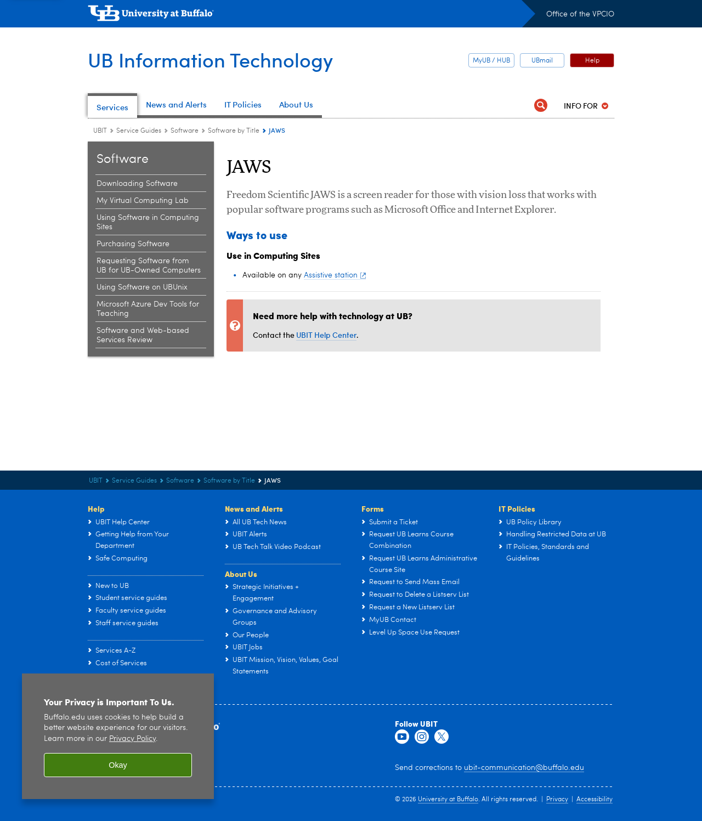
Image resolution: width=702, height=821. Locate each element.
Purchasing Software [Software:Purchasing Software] (133, 244)
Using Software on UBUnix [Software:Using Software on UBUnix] (142, 287)
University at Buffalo (448, 799)
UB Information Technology (210, 59)
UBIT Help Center (326, 335)
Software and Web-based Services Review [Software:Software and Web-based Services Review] (143, 335)
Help (592, 61)
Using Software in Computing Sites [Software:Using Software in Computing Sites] (148, 222)
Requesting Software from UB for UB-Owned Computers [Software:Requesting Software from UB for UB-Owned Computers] (149, 265)
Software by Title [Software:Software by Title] (233, 131)
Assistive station (335, 275)
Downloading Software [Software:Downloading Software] (137, 184)
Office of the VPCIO (580, 14)
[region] (118, 736)
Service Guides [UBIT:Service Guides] (138, 131)
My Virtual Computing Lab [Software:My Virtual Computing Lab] (143, 201)
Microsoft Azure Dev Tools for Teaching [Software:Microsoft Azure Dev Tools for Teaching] (148, 309)
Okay (118, 765)
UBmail (542, 61)
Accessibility (594, 799)
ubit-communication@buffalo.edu (524, 768)
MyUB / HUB (491, 61)
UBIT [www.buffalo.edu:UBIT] (100, 131)
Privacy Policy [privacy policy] (132, 739)
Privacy (557, 799)
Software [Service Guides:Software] (185, 131)
